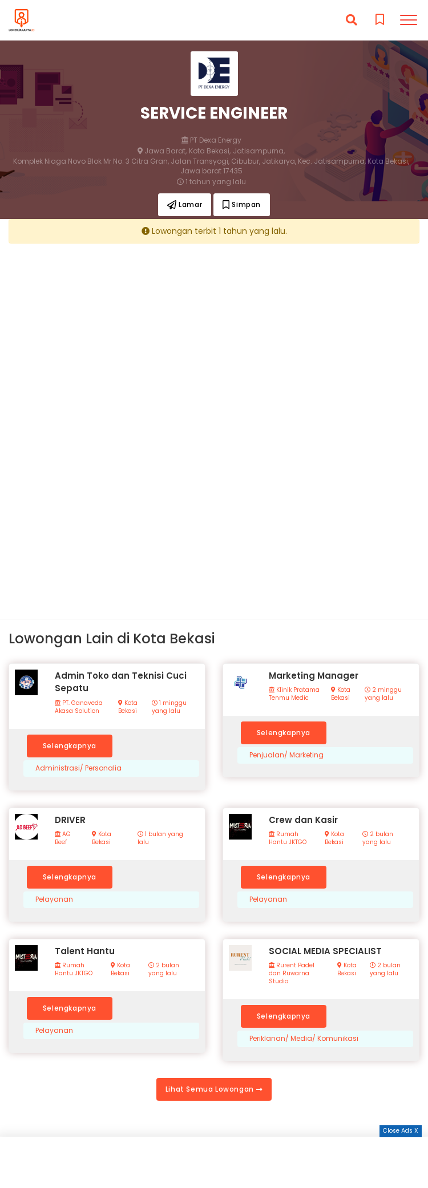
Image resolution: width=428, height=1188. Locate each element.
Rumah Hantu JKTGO (287, 838)
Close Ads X (400, 1130)
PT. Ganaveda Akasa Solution (79, 707)
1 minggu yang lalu (169, 707)
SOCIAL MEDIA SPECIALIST (325, 951)
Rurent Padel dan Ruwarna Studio (291, 974)
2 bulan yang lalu (377, 838)
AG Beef (63, 838)
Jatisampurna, (259, 151)
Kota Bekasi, (210, 151)
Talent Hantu (85, 951)
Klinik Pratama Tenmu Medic (294, 694)
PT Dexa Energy (211, 140)
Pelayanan (54, 899)
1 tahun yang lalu (211, 181)
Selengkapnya (69, 746)
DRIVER (70, 820)
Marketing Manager (313, 676)
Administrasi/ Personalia (78, 768)
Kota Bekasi (128, 707)
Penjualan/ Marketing (286, 755)
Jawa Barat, (162, 151)
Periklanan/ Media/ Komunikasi (303, 1038)
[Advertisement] (214, 331)
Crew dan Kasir (303, 820)
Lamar (184, 204)
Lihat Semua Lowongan (214, 1089)
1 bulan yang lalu (160, 838)
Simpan (242, 204)
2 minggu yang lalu (383, 694)
